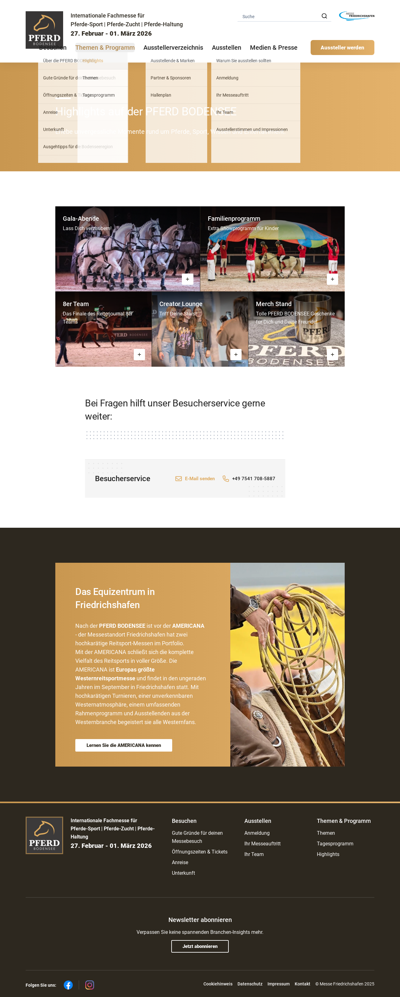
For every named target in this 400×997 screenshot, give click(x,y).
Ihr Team (254, 854)
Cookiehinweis (217, 983)
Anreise (180, 862)
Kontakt (302, 983)
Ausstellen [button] (226, 47)
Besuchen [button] (53, 47)
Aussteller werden (342, 47)
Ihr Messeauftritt (262, 844)
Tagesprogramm (335, 844)
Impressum (279, 983)
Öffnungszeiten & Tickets (200, 852)
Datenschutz (250, 983)
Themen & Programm (344, 821)
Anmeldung (257, 833)
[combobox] (284, 16)
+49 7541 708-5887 (253, 478)
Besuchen (184, 821)
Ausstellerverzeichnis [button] (173, 47)
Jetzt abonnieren (200, 946)
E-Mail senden (200, 478)
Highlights (328, 854)
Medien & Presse (274, 47)
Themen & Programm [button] (105, 47)
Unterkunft (183, 873)
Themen (326, 833)
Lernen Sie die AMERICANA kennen (124, 745)
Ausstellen (257, 821)
